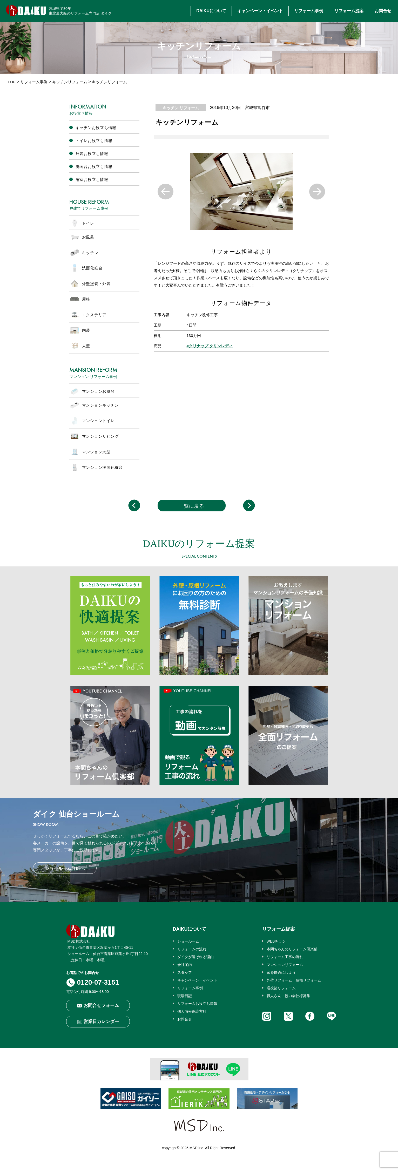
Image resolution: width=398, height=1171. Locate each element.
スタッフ (184, 972)
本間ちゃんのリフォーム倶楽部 (292, 949)
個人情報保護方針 (191, 1011)
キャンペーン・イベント (260, 11)
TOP (12, 82)
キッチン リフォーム (181, 108)
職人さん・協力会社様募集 (288, 996)
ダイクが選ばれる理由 (195, 957)
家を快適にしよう (281, 972)
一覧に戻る (192, 506)
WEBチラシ (276, 941)
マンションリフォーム (285, 965)
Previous (165, 191)
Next (317, 191)
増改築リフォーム (281, 988)
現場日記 (184, 996)
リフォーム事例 (308, 11)
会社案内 (184, 965)
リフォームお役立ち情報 (197, 1003)
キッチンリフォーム (69, 82)
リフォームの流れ (191, 949)
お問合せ (383, 11)
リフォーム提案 (348, 11)
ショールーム (188, 941)
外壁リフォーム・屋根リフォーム (294, 980)
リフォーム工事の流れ (285, 957)
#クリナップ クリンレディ (210, 346)
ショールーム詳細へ (65, 868)
